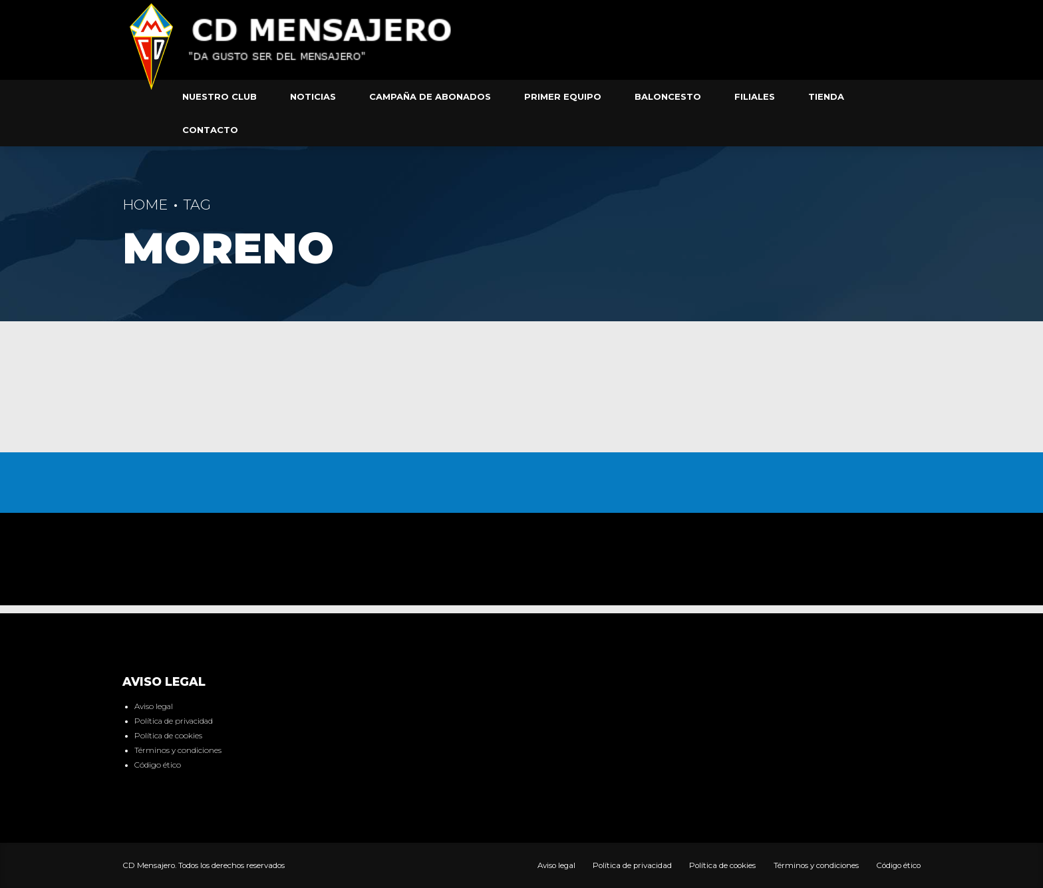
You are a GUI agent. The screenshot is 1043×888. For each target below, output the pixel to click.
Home (145, 204)
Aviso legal (153, 706)
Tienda (826, 96)
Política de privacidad (173, 721)
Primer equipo (562, 96)
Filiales (754, 96)
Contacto (210, 129)
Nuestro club (219, 96)
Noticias (313, 96)
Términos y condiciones (178, 750)
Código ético (157, 765)
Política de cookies (168, 735)
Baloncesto (668, 96)
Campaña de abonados (430, 96)
